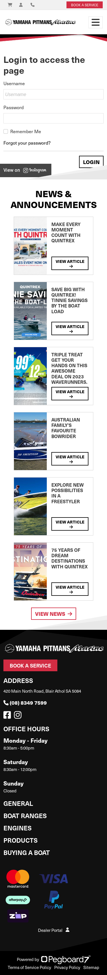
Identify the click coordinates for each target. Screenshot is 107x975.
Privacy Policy (67, 967)
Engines (17, 827)
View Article (70, 263)
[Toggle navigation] (95, 22)
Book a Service (30, 665)
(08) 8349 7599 (25, 702)
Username (14, 83)
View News (53, 613)
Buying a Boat (26, 852)
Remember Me (25, 131)
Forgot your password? (27, 143)
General (18, 803)
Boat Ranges (25, 815)
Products (20, 840)
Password (13, 107)
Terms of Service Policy (29, 967)
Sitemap (91, 967)
